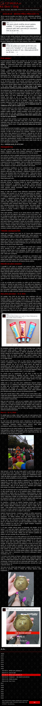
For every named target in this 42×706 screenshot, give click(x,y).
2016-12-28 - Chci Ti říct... (9, 681)
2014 (2, 664)
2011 (2, 658)
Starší (2, 654)
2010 (2, 656)
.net (13, 3)
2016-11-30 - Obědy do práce (9, 679)
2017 (2, 683)
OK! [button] (34, 702)
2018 (2, 685)
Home (2, 9)
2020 (2, 689)
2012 (2, 660)
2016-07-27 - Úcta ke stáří (9, 672)
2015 (2, 666)
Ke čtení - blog (9, 6)
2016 (15, 9)
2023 (2, 696)
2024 (2, 698)
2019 (2, 687)
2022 (2, 693)
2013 (2, 662)
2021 (2, 691)
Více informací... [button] (11, 703)
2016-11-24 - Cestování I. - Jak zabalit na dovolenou (15, 677)
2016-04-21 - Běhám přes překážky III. (12, 670)
